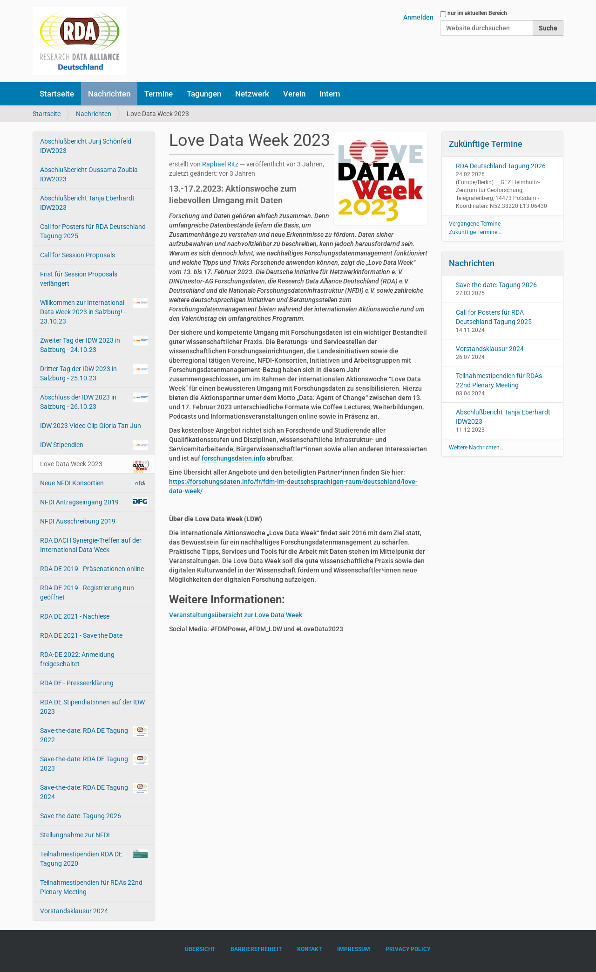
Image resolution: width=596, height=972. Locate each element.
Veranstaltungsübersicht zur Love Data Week (235, 615)
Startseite (57, 93)
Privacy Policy (408, 949)
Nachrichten (109, 93)
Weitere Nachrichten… (476, 447)
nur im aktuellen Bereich (477, 13)
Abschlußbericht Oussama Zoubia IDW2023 (89, 174)
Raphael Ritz (220, 164)
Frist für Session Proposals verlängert (78, 278)
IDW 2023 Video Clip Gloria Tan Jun (90, 425)
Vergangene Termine (475, 224)
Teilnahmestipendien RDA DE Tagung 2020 (94, 858)
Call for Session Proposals (77, 255)
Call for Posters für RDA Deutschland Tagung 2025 (93, 231)
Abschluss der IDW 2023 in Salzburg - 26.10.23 (94, 401)
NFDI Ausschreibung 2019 (77, 521)
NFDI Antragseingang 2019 (94, 501)
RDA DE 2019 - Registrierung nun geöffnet (87, 592)
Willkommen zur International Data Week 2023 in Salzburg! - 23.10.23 (94, 311)
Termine (158, 93)
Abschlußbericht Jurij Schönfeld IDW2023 (85, 146)
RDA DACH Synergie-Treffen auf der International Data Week (91, 545)
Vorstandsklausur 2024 (74, 911)
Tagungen (204, 93)
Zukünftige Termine (485, 144)
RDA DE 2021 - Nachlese (74, 616)
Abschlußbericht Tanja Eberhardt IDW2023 (87, 202)
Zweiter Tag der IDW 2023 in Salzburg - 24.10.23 (94, 344)
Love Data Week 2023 (94, 466)
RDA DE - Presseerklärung (77, 683)
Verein (294, 93)
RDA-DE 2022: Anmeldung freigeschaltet (77, 659)
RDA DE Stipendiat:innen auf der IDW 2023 (92, 706)
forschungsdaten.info (233, 458)
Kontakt (309, 949)
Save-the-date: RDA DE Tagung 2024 (94, 791)
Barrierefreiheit (256, 949)
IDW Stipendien (94, 445)
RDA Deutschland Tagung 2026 (501, 166)
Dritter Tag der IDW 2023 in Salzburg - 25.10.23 (94, 373)
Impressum (353, 949)
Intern (329, 93)
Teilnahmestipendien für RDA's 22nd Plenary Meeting (91, 887)
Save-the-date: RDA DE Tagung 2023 (94, 763)
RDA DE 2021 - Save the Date (81, 635)
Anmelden (418, 17)
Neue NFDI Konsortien (94, 483)
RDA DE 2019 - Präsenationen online (92, 568)
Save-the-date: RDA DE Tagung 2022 (94, 735)
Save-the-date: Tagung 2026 (80, 816)
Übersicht (200, 949)
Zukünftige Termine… (475, 232)
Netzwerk (252, 93)
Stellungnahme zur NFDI (75, 835)
